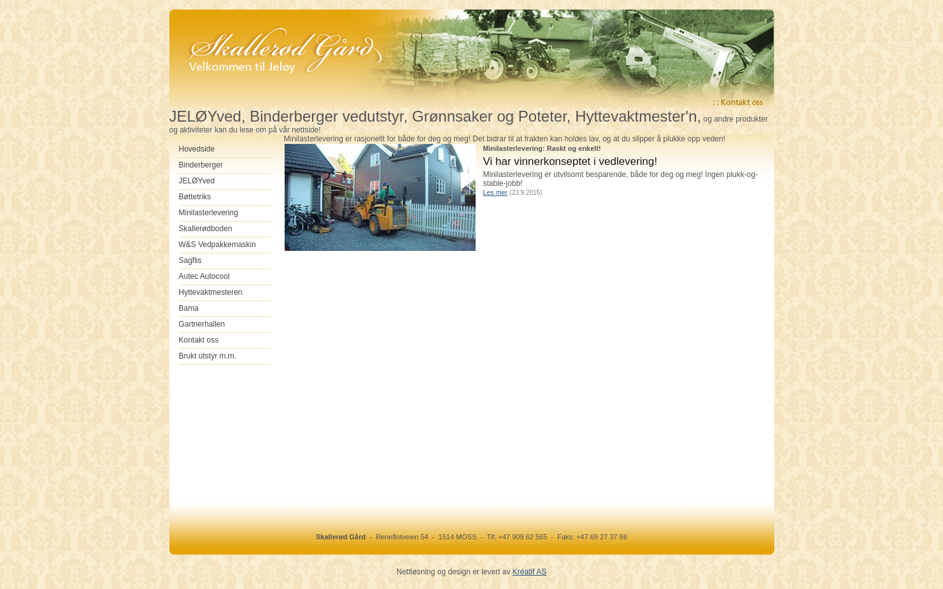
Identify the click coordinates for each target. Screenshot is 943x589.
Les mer (495, 192)
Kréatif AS (529, 571)
